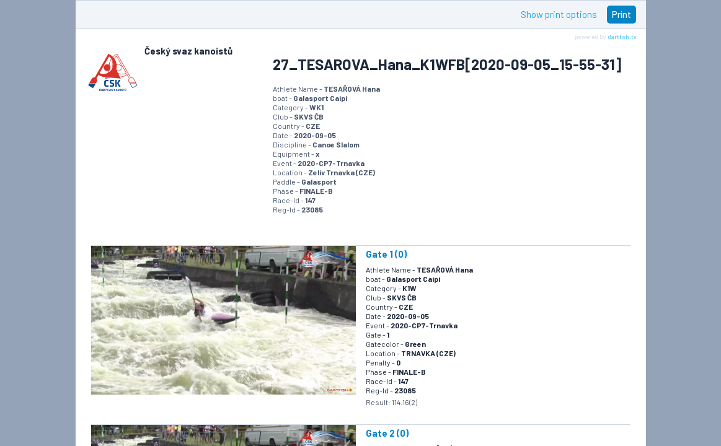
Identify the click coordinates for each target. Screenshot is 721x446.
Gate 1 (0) (386, 254)
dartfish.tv (622, 36)
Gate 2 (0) (387, 433)
